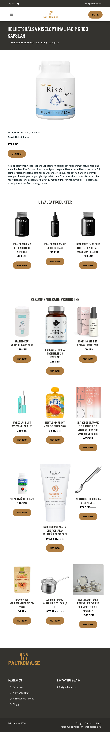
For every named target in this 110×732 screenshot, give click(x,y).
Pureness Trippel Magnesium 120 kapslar (55, 353)
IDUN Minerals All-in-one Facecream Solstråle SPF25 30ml (55, 530)
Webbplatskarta (93, 726)
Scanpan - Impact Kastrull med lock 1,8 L (55, 603)
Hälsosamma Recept (23, 698)
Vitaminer (35, 132)
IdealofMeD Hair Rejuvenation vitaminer (22, 247)
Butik (95, 14)
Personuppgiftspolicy (71, 726)
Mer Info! (17, 153)
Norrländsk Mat (21, 692)
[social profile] (18, 3)
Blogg (16, 704)
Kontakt (88, 723)
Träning (25, 132)
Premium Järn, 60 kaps (22, 499)
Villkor (98, 723)
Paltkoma (18, 687)
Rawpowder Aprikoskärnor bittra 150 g (21, 603)
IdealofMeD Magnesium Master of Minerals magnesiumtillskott (88, 247)
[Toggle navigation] (11, 14)
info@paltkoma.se (93, 3)
